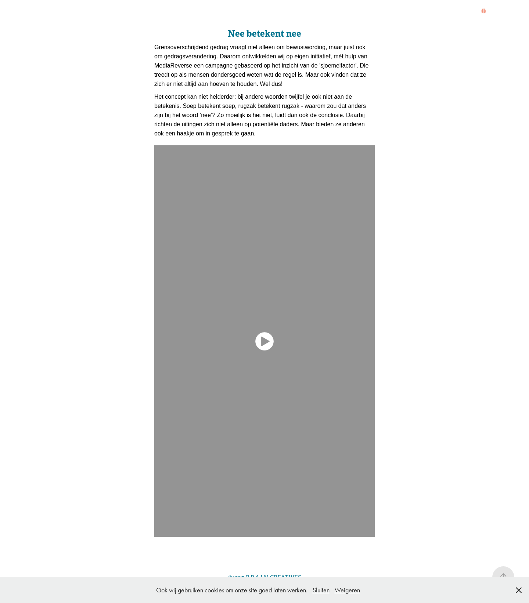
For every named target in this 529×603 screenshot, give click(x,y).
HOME (49, 11)
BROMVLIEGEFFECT (180, 11)
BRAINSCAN (294, 11)
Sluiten (321, 590)
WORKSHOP (244, 11)
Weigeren (347, 590)
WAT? (99, 11)
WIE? (75, 11)
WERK (126, 11)
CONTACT (55, 20)
